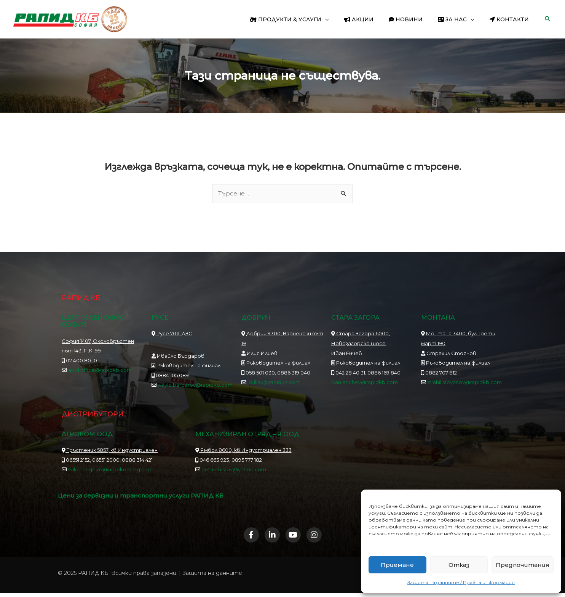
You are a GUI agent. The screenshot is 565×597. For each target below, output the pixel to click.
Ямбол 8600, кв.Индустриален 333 (243, 450)
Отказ (458, 564)
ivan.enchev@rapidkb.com (364, 383)
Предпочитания (522, 564)
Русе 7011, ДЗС (172, 334)
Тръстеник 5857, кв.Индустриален (110, 450)
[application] (346, 19)
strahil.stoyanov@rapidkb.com (464, 383)
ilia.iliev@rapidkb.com (273, 383)
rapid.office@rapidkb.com (99, 371)
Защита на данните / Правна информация (461, 582)
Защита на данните (212, 576)
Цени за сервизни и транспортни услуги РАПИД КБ (144, 496)
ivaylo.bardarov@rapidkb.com (195, 386)
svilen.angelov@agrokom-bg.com (110, 470)
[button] (548, 19)
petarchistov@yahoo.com (233, 470)
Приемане (397, 564)
